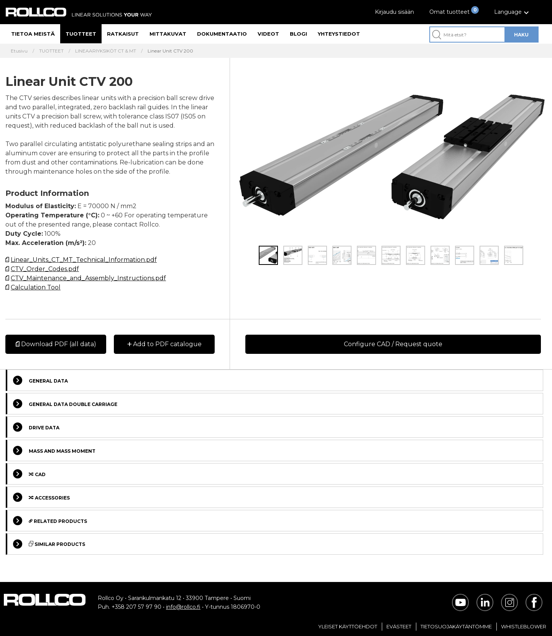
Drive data (36, 427)
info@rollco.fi (183, 606)
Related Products (50, 520)
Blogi (298, 34)
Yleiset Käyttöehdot (347, 626)
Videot (268, 34)
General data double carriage (65, 403)
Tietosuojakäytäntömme (456, 626)
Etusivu (19, 51)
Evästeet (398, 626)
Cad (29, 473)
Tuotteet (81, 34)
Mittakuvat (168, 34)
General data (40, 380)
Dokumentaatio (222, 34)
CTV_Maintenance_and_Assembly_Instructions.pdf (88, 278)
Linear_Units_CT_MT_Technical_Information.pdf (84, 259)
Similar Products (49, 544)
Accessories (41, 497)
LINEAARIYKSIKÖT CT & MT (105, 51)
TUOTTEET (51, 51)
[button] (512, 12)
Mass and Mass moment (54, 450)
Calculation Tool (36, 287)
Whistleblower (523, 626)
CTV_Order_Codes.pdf (45, 269)
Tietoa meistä (33, 34)
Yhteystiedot (339, 34)
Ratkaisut (123, 34)
